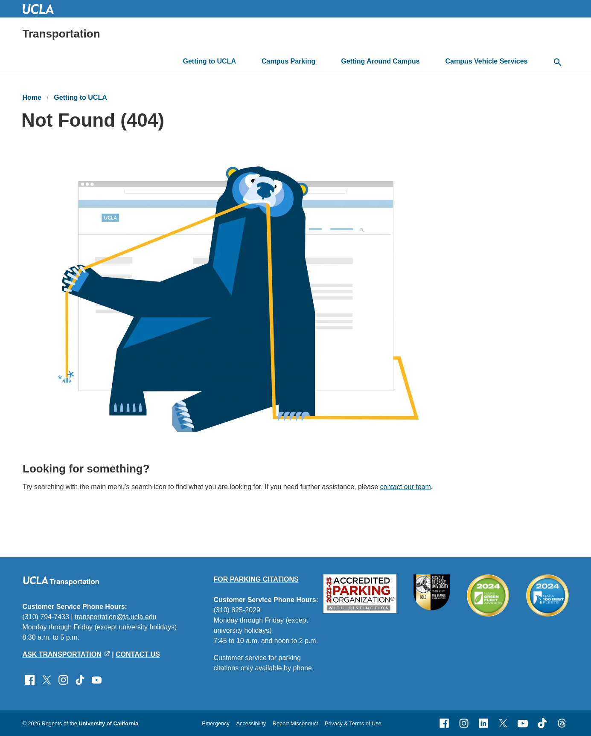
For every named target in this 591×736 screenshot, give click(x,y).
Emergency (216, 723)
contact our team (405, 487)
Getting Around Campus (380, 61)
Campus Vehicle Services (486, 61)
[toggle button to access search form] (558, 62)
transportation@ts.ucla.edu (115, 616)
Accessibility (251, 723)
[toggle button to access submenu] (242, 61)
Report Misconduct (295, 723)
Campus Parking (288, 61)
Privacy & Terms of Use (353, 723)
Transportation (61, 33)
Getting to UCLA (209, 61)
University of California (108, 723)
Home (32, 97)
